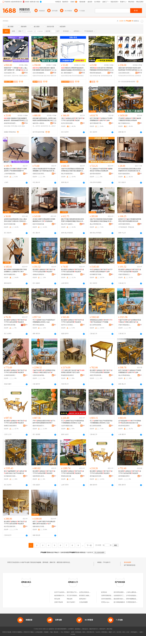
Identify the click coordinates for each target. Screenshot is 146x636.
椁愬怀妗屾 (131, 75)
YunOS (97, 632)
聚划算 (56, 632)
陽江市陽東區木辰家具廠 (124, 123)
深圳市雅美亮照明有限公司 (124, 224)
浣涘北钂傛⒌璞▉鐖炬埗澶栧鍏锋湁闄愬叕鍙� (10, 73)
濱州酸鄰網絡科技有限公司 (67, 274)
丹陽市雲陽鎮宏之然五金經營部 (124, 274)
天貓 (51, 632)
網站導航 (109, 629)
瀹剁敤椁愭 (44, 126)
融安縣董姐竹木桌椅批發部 (62, 595)
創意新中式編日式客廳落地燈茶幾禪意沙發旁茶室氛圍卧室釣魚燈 (129, 220)
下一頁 (89, 545)
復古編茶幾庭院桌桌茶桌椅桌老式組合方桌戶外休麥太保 (15, 472)
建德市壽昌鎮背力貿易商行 (39, 425)
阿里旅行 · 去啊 (69, 632)
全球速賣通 (38, 632)
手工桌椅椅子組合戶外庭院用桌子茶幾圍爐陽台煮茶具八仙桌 (44, 321)
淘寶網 (46, 632)
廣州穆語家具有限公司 (96, 476)
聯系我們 (102, 629)
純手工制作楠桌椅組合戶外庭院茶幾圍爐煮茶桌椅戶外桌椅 (101, 119)
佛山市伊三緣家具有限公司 (67, 224)
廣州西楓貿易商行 (124, 476)
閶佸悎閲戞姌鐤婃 (78, 75)
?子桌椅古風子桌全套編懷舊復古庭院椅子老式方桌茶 (72, 371)
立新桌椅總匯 (83, 602)
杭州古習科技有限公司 (67, 123)
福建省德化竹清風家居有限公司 (39, 526)
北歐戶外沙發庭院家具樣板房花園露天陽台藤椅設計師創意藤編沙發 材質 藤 (101, 220)
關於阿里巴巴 (93, 629)
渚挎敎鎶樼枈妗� (106, 75)
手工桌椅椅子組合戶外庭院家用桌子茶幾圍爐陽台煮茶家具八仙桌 (72, 422)
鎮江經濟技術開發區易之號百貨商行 (96, 325)
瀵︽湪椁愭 (36, 126)
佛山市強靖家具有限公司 (67, 173)
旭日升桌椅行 (71, 602)
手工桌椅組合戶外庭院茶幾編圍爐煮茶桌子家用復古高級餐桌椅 (101, 170)
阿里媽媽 (78, 632)
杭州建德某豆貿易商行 (10, 476)
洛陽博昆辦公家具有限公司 (39, 476)
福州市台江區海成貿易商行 (67, 325)
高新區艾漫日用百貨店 (39, 173)
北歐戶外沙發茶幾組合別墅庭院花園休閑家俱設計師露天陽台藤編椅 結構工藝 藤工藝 (72, 170)
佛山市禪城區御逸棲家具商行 (124, 375)
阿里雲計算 (90, 632)
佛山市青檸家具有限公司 (96, 224)
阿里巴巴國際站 (17, 632)
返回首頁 (90, 552)
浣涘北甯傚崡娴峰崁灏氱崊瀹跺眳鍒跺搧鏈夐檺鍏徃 (39, 73)
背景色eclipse (105, 602)
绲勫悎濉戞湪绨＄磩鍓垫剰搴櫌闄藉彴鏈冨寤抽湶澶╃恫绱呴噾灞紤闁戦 (44, 69)
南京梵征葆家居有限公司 (10, 526)
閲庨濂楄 (14, 126)
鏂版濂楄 (7, 126)
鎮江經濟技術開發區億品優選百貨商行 (96, 425)
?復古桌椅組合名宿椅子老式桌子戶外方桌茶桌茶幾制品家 (72, 119)
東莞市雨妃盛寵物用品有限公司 (39, 325)
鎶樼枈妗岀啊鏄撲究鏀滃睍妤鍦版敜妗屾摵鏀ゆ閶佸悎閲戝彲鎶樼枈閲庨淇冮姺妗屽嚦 (72, 69)
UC (114, 632)
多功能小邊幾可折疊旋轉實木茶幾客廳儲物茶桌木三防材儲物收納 (44, 220)
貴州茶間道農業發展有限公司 (123, 592)
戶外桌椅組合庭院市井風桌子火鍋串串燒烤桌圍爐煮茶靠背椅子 (44, 422)
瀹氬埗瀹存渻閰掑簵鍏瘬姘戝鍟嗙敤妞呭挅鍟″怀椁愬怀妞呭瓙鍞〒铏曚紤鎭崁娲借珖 (129, 69)
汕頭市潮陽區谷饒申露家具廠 (67, 425)
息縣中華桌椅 (58, 602)
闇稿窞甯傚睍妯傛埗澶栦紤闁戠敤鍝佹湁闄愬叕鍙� (96, 73)
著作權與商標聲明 (60, 629)
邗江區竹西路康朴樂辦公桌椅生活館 (78, 595)
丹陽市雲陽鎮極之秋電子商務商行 (124, 325)
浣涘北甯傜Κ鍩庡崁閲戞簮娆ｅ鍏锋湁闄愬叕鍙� (124, 73)
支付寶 (119, 632)
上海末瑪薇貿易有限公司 (10, 173)
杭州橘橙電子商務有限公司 (96, 274)
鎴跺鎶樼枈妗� (66, 75)
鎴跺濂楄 (21, 126)
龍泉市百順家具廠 (9, 224)
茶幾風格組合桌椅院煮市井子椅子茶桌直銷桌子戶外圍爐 (101, 321)
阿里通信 (104, 632)
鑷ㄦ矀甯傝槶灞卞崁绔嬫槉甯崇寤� (67, 73)
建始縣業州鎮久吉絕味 (121, 599)
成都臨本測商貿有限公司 (39, 274)
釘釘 (128, 632)
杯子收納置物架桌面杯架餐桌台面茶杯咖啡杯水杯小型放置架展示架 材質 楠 (129, 170)
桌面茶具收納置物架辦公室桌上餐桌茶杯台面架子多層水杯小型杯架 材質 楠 (15, 220)
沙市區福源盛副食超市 (133, 595)
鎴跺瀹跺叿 (8, 75)
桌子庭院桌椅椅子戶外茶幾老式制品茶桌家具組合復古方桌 (129, 422)
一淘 (61, 632)
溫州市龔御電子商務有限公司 (96, 123)
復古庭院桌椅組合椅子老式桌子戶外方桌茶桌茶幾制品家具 (44, 270)
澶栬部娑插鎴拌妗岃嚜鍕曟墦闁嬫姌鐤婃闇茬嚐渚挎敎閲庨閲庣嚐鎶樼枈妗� (101, 69)
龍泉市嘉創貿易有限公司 (124, 173)
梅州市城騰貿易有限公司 (10, 274)
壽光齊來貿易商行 (124, 425)
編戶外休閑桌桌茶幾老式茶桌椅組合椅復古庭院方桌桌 (129, 321)
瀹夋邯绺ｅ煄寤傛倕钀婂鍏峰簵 (39, 123)
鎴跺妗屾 (15, 75)
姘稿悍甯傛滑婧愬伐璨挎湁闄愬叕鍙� (10, 123)
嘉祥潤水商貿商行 (95, 173)
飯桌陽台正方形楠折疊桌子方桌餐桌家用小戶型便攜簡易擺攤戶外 (15, 170)
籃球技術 (104, 592)
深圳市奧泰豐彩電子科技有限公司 (111, 599)
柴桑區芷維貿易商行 (10, 425)
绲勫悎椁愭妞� (38, 75)
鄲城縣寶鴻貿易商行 (67, 375)
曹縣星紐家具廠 (66, 476)
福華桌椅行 (82, 599)
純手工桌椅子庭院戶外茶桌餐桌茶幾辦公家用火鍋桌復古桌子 (44, 522)
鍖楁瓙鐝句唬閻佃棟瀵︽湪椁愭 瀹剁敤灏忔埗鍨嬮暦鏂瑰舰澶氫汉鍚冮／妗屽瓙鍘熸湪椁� (44, 119)
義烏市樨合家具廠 (9, 325)
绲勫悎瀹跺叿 (23, 75)
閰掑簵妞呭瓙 (122, 75)
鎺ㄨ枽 (26, 70)
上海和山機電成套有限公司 (134, 592)
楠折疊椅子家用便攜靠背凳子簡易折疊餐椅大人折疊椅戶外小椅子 (15, 270)
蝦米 (84, 632)
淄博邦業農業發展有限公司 (109, 595)
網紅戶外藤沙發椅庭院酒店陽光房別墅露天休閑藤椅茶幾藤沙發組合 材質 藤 (72, 220)
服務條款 (78, 629)
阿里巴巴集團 (6, 632)
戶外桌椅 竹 (106, 562)
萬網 (110, 632)
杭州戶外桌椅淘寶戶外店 (62, 592)
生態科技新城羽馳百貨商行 (39, 375)
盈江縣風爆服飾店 (119, 602)
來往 (123, 632)
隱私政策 (85, 629)
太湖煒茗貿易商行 (9, 375)
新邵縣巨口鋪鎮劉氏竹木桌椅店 (89, 595)
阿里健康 (134, 632)
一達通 (140, 632)
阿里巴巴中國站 (29, 632)
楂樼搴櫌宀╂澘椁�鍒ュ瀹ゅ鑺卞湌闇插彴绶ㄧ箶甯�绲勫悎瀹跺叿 (15, 69)
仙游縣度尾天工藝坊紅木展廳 (123, 595)
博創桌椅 (69, 599)
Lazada (73, 634)
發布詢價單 (127, 562)
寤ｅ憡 (83, 70)
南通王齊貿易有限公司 (96, 375)
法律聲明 (71, 629)
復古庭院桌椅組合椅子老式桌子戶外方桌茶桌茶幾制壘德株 (101, 371)
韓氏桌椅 (57, 599)
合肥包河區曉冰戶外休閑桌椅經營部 (90, 592)
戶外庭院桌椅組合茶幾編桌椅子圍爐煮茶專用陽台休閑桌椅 (129, 119)
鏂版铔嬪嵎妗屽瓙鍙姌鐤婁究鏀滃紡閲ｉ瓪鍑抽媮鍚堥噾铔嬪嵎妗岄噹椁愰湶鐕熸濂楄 (15, 119)
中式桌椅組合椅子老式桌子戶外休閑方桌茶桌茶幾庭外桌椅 (101, 270)
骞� (26, 73)
